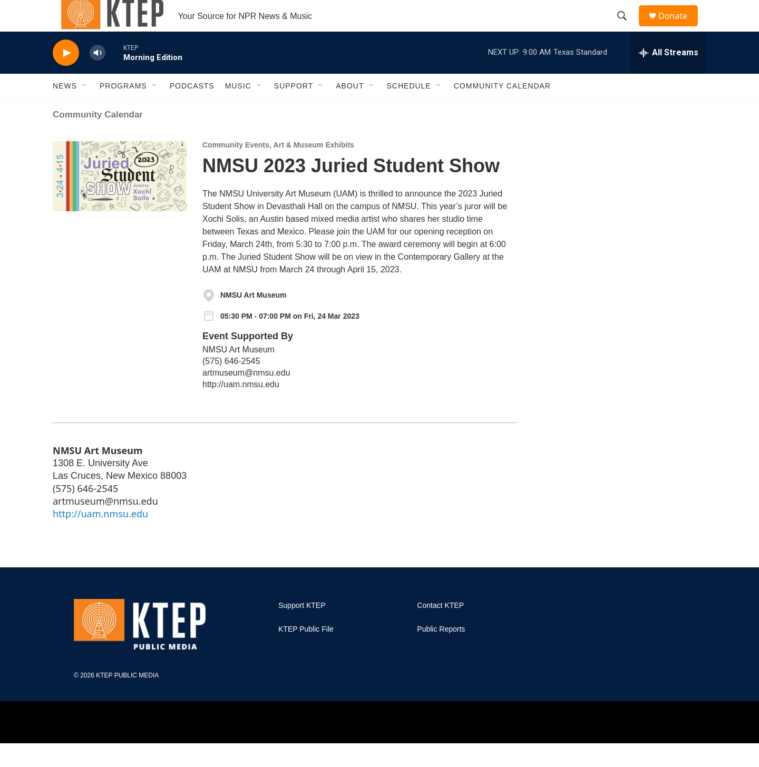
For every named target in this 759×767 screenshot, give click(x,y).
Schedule (409, 109)
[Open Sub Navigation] (85, 109)
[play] (65, 77)
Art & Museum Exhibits (314, 168)
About (350, 109)
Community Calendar (502, 109)
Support (293, 109)
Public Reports (441, 653)
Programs (123, 109)
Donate (679, 27)
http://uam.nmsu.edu (240, 408)
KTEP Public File (306, 653)
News (65, 109)
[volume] (97, 76)
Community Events (235, 168)
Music (238, 109)
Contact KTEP (440, 629)
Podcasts (192, 109)
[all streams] (668, 76)
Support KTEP (302, 629)
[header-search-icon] (627, 28)
